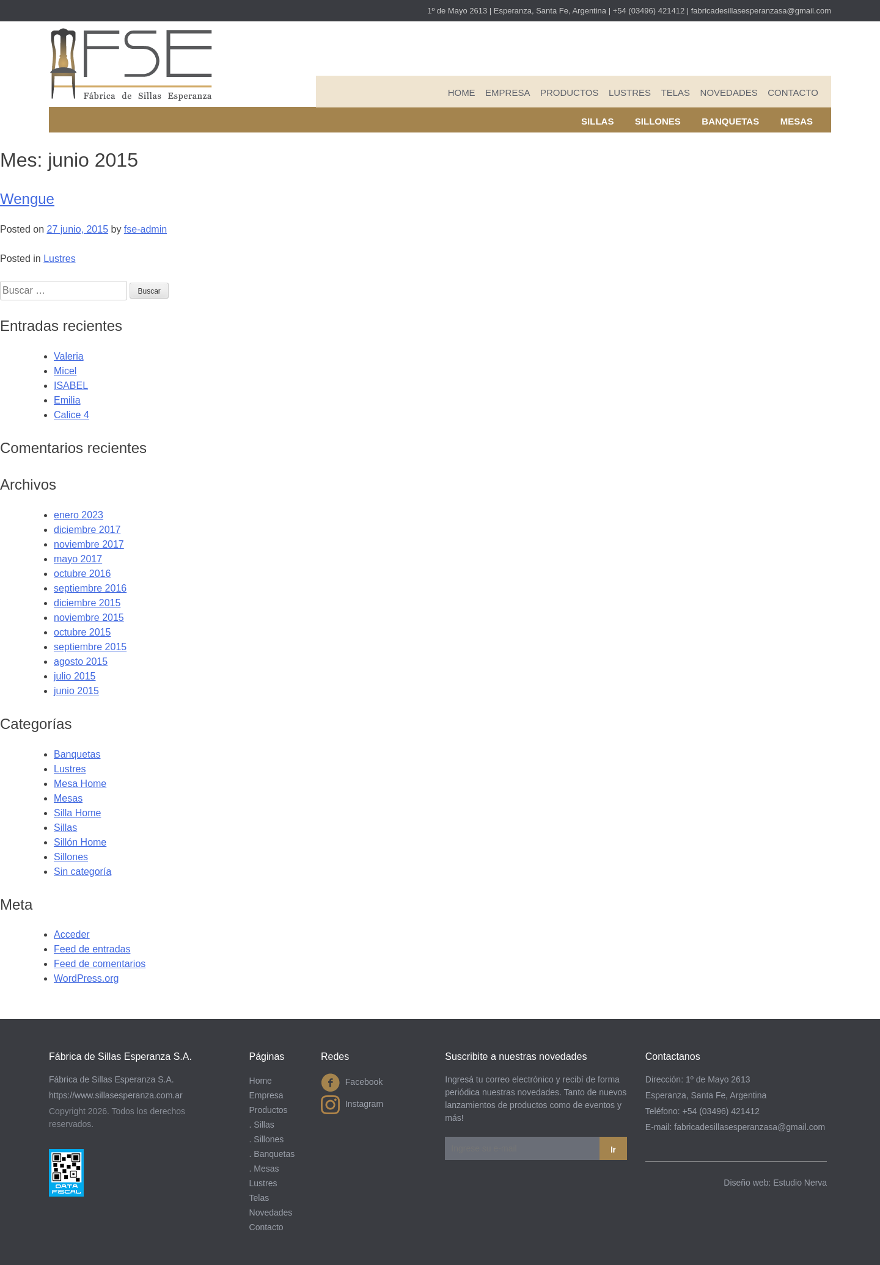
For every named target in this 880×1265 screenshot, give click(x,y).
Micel (65, 371)
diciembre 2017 (87, 529)
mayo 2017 (78, 559)
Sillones (658, 121)
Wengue (27, 198)
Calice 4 (71, 415)
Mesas (796, 121)
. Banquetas (272, 1154)
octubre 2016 (82, 573)
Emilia (67, 400)
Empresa (507, 92)
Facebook (352, 1082)
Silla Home (77, 813)
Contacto (793, 92)
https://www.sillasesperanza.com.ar (116, 1095)
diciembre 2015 (87, 603)
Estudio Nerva (800, 1182)
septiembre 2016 (90, 588)
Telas (676, 92)
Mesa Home (80, 783)
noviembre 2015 (89, 617)
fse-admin (145, 229)
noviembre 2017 (89, 544)
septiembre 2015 (90, 647)
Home (461, 92)
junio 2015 (76, 691)
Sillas (597, 121)
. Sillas (261, 1124)
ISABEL (71, 385)
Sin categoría (82, 871)
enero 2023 (78, 515)
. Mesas (264, 1168)
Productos (569, 92)
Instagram (352, 1104)
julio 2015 (75, 676)
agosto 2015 (81, 661)
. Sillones (266, 1139)
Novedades (729, 92)
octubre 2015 (82, 632)
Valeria (69, 356)
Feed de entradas (92, 949)
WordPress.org (86, 978)
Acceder (72, 934)
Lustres (630, 92)
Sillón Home (80, 842)
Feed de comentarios (99, 964)
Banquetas (730, 121)
